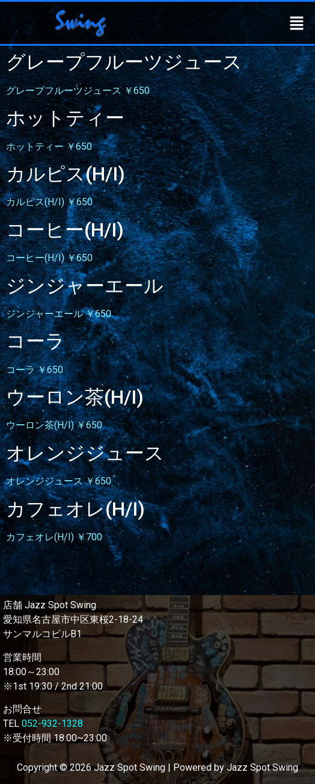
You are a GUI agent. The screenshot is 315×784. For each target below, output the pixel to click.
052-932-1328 (52, 723)
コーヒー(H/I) (65, 229)
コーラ (35, 341)
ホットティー (65, 117)
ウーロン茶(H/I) (75, 397)
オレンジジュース (85, 453)
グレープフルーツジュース (124, 62)
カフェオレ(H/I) (75, 509)
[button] (297, 23)
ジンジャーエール (85, 285)
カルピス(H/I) (65, 173)
